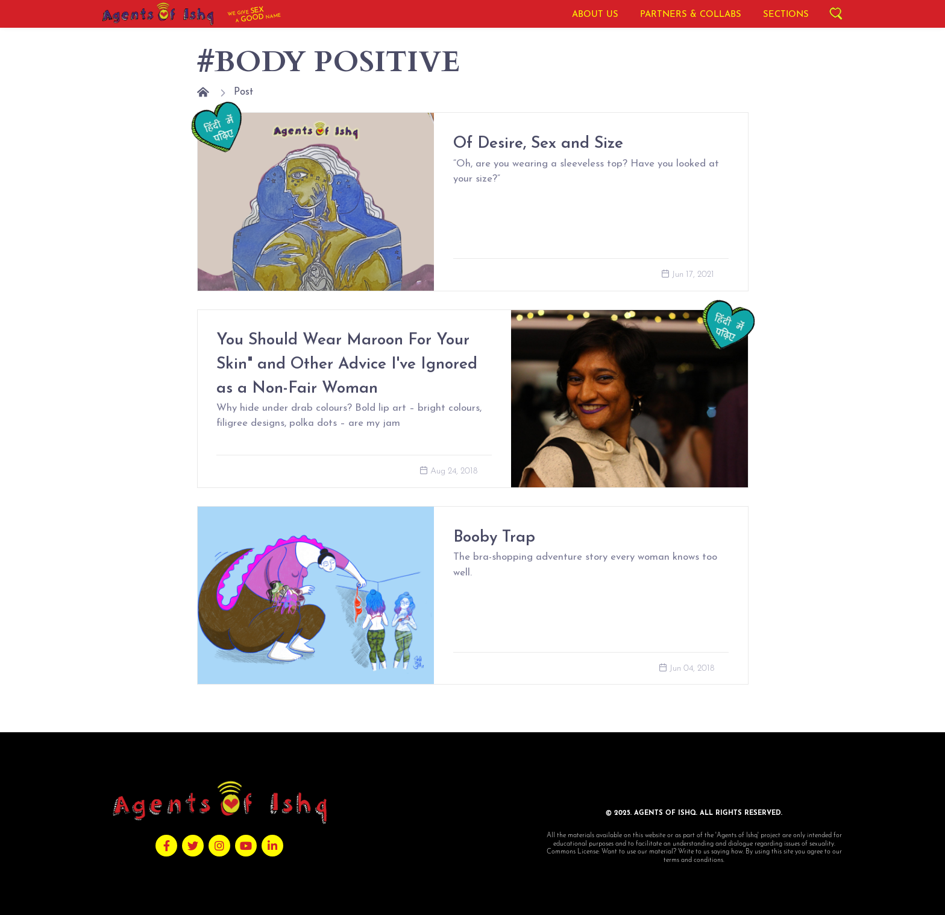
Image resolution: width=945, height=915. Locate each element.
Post (243, 92)
